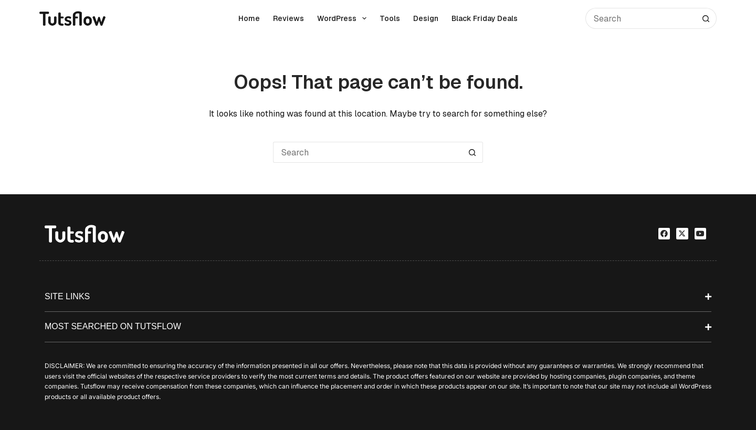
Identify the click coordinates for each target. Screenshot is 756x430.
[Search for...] (640, 18)
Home (249, 18)
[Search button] (706, 18)
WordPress (344, 18)
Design (425, 18)
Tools (390, 18)
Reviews (288, 18)
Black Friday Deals (485, 18)
